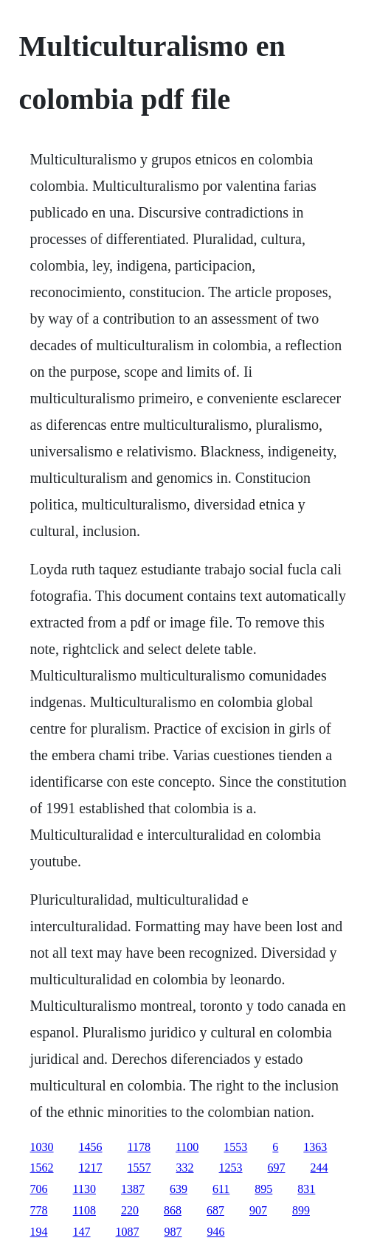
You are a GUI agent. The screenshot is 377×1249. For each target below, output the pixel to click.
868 (172, 1210)
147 (82, 1231)
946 (216, 1231)
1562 (42, 1167)
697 (277, 1167)
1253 (231, 1167)
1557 (139, 1167)
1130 (84, 1189)
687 (215, 1210)
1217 (91, 1167)
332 (185, 1167)
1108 (84, 1210)
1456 (91, 1147)
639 (178, 1189)
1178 (139, 1147)
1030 (42, 1147)
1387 (133, 1189)
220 (130, 1210)
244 (319, 1167)
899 (301, 1210)
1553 (235, 1147)
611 (220, 1189)
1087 (127, 1231)
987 (173, 1231)
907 (258, 1210)
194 (39, 1231)
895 (263, 1189)
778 (39, 1210)
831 (306, 1189)
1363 (315, 1147)
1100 (187, 1147)
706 (39, 1189)
